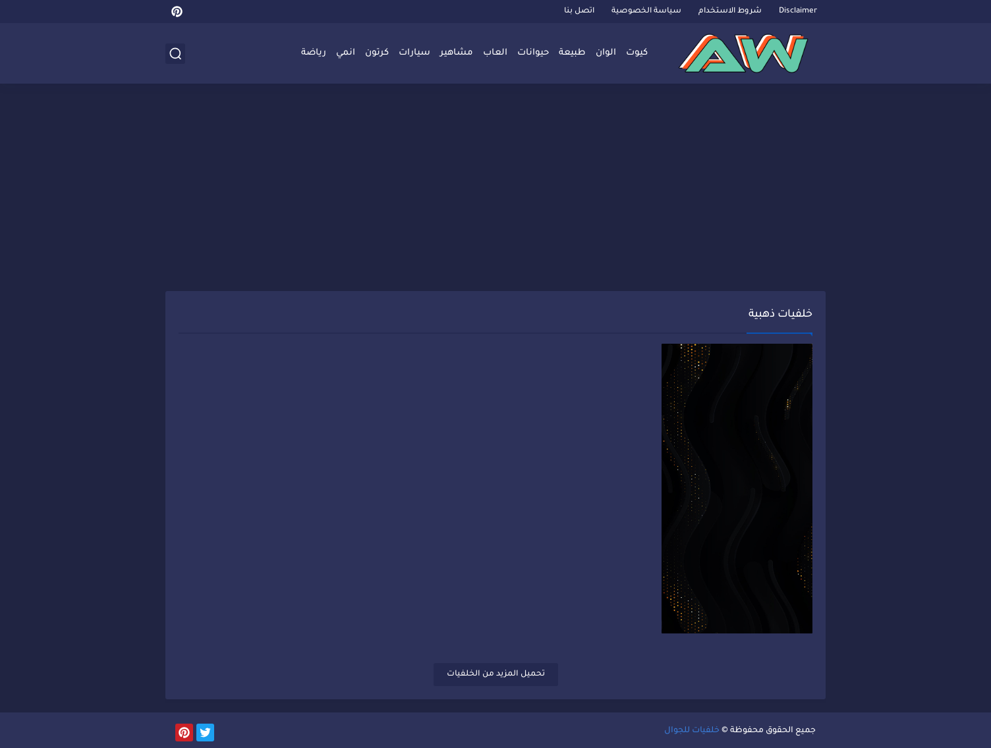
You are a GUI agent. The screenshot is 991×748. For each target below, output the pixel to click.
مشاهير (456, 53)
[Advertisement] (495, 189)
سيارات (414, 53)
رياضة (313, 53)
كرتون (377, 53)
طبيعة (572, 53)
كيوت (637, 53)
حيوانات (533, 53)
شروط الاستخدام (730, 11)
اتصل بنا (579, 11)
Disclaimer (798, 11)
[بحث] (175, 53)
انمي (345, 53)
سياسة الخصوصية (646, 11)
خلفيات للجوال (692, 730)
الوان (606, 53)
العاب (495, 53)
